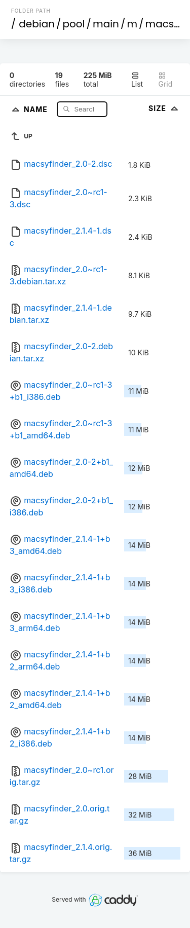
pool (74, 24)
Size (164, 108)
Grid (165, 79)
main (106, 24)
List (137, 79)
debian (37, 24)
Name (37, 108)
